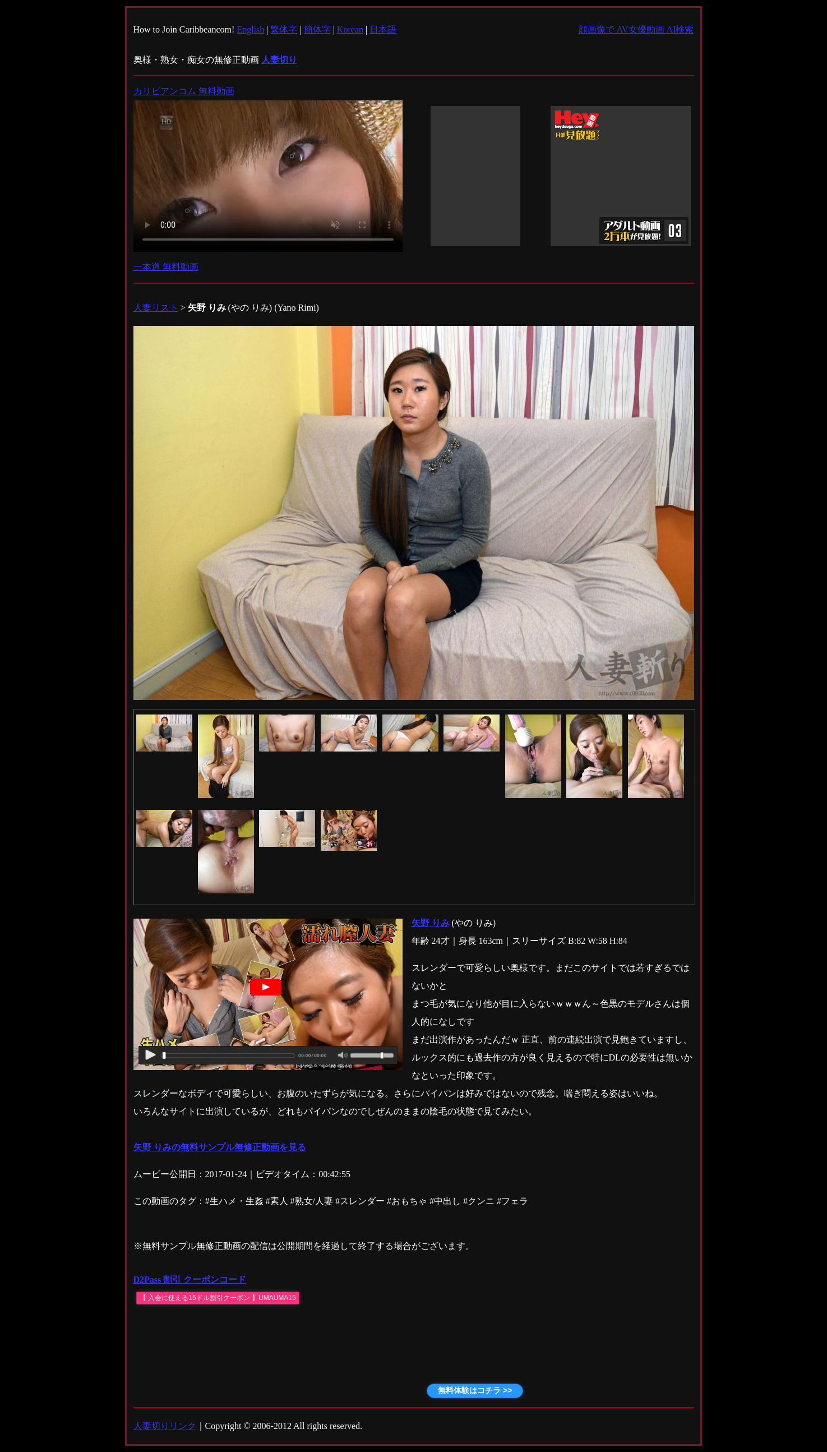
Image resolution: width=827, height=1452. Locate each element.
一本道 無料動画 (165, 266)
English (250, 29)
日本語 (382, 29)
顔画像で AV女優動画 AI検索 (636, 29)
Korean (350, 29)
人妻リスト (155, 307)
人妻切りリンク (164, 1426)
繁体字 (283, 29)
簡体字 (317, 29)
